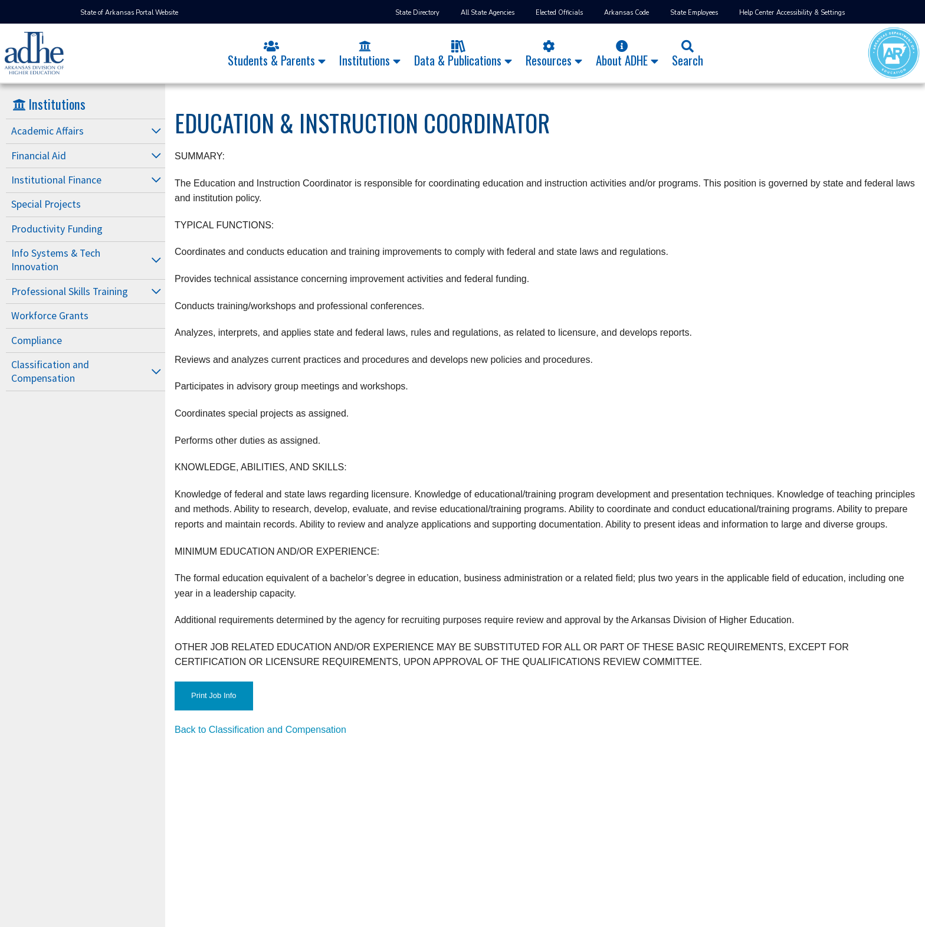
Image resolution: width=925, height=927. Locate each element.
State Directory (417, 12)
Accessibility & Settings (810, 12)
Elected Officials (559, 12)
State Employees (694, 12)
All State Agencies (487, 12)
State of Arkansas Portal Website (129, 12)
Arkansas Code (626, 12)
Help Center (756, 12)
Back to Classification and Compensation (260, 730)
